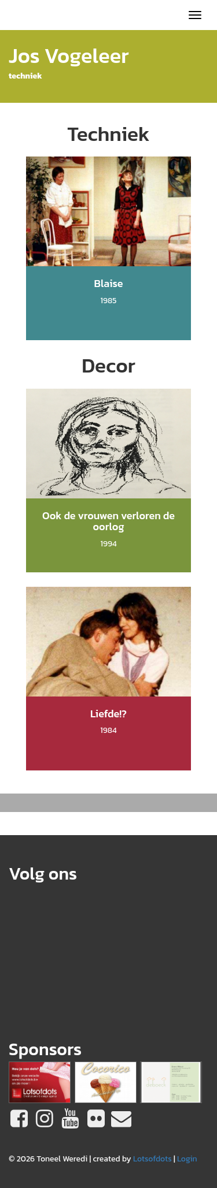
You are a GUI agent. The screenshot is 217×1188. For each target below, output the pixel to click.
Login (187, 1159)
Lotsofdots (152, 1159)
